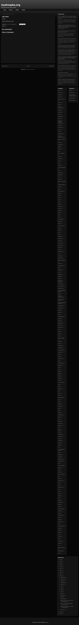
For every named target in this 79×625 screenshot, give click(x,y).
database (60, 365)
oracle (59, 118)
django (59, 373)
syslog (59, 165)
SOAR (59, 142)
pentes (59, 472)
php (59, 217)
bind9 (59, 146)
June (62, 588)
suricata (59, 510)
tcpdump (60, 236)
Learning (60, 172)
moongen (60, 436)
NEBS (59, 278)
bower (59, 333)
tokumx (59, 528)
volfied (59, 543)
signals (59, 500)
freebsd (59, 125)
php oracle (60, 219)
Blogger (46, 622)
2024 (61, 561)
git (58, 151)
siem (59, 160)
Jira (59, 272)
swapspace (60, 515)
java (59, 199)
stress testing (60, 508)
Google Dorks (61, 265)
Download (60, 258)
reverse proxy (61, 225)
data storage (60, 191)
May (62, 589)
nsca (59, 452)
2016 (61, 575)
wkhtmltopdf (60, 550)
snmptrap (60, 502)
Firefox (59, 263)
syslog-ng (60, 521)
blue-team (60, 327)
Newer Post (4, 66)
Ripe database (63, 598)
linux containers (61, 153)
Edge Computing (61, 260)
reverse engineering (60, 107)
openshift (60, 116)
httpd (59, 195)
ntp (58, 214)
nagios (59, 442)
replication (60, 487)
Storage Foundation (60, 296)
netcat (59, 445)
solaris (59, 504)
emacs (59, 380)
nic (58, 447)
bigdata (59, 320)
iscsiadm (60, 423)
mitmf (59, 432)
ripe (59, 489)
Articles (17, 9)
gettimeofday (60, 397)
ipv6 (59, 197)
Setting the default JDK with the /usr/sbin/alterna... (66, 607)
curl (59, 360)
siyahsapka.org (10, 4)
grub (59, 401)
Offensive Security (62, 181)
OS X (59, 177)
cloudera (60, 352)
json (59, 201)
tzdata (59, 532)
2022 (61, 565)
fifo (58, 391)
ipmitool (59, 421)
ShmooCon (60, 288)
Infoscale (60, 269)
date (59, 367)
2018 (61, 572)
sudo (59, 234)
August (62, 584)
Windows (60, 144)
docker (59, 149)
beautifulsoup (61, 316)
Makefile (59, 274)
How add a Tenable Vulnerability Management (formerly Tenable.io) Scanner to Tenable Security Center (67, 58)
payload (59, 467)
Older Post (51, 66)
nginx (59, 212)
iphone (59, 417)
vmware (59, 240)
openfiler (60, 454)
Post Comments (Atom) (30, 69)
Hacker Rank (72, 92)
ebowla (59, 375)
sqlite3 (59, 230)
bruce (59, 335)
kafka (59, 204)
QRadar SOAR (61, 184)
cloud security (61, 350)
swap (59, 513)
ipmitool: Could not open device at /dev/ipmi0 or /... (66, 601)
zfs (58, 170)
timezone (60, 238)
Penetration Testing (60, 281)
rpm (59, 491)
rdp (5, 26)
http (59, 410)
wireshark (60, 243)
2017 (61, 574)
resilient (59, 158)
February (63, 595)
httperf (59, 412)
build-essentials (61, 338)
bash (59, 104)
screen (59, 495)
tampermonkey (61, 526)
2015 (61, 611)
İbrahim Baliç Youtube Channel (72, 95)
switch (59, 517)
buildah (59, 341)
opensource (60, 459)
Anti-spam (60, 245)
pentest (59, 92)
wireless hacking (61, 547)
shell (59, 131)
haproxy (59, 406)
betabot (59, 318)
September (63, 582)
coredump (60, 358)
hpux (59, 408)
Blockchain (60, 251)
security (59, 110)
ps (58, 476)
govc (59, 399)
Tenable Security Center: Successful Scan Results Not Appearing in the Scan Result (66, 46)
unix (59, 534)
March (62, 593)
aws (59, 189)
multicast (60, 440)
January (62, 609)
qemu (59, 478)
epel (59, 384)
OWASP (71, 90)
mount (59, 438)
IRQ (59, 267)
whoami (23, 9)
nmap (59, 156)
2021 (61, 566)
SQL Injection (61, 286)
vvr (58, 545)
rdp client (62, 596)
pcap (59, 469)
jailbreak (59, 425)
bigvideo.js (60, 323)
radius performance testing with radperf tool (67, 38)
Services (11, 9)
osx (59, 463)
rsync (59, 493)
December (63, 577)
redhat (59, 94)
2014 (61, 613)
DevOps (59, 255)
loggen (59, 429)
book (59, 329)
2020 (61, 568)
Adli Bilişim (60, 133)
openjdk (59, 456)
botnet (59, 331)
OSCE (59, 179)
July (61, 586)
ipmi (59, 419)
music (59, 208)
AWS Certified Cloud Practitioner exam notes (67, 65)
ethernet (59, 388)
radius (59, 223)
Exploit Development (61, 136)
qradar (59, 102)
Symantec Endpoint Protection (60, 122)
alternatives (60, 307)
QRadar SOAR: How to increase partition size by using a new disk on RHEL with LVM (67, 51)
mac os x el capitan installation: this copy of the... (66, 604)
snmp (59, 227)
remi (59, 485)
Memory (59, 276)
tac (58, 523)
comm (59, 356)
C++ (59, 253)
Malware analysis (61, 139)
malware (60, 206)
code (59, 354)
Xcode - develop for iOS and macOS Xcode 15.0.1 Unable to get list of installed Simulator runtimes (67, 17)
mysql (59, 210)
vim (59, 538)
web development (61, 167)
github (59, 193)
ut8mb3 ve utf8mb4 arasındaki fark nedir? (66, 79)
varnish (59, 536)
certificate (60, 345)
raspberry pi (60, 480)
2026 (61, 559)
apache (59, 312)
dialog (59, 371)
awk (59, 314)
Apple (59, 249)
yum (59, 553)
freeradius (60, 127)
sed (59, 497)
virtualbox (60, 541)
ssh (59, 232)
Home (4, 9)
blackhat (59, 325)
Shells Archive (72, 100)
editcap (59, 378)
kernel (59, 114)
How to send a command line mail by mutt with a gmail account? (66, 31)
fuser (59, 395)
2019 (61, 570)
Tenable (59, 112)
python (59, 96)
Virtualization (60, 305)
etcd (59, 386)
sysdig (59, 519)
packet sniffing (61, 465)
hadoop (59, 404)
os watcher (60, 461)
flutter (59, 393)
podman (59, 221)
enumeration (60, 382)
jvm (59, 427)
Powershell (60, 284)
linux (59, 90)
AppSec (59, 247)
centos (59, 343)
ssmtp (59, 506)
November (63, 579)
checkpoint (60, 347)
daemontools (60, 363)
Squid (59, 293)
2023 (61, 563)
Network (59, 174)
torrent (59, 530)
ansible (59, 310)
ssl (58, 163)
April (62, 591)
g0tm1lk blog (71, 98)
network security (61, 99)
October (62, 580)
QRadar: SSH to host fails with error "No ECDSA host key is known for (67, 26)
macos (59, 129)
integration (60, 414)
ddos (59, 369)
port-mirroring (61, 474)
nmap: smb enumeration (63, 72)
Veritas (59, 186)
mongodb (60, 434)
